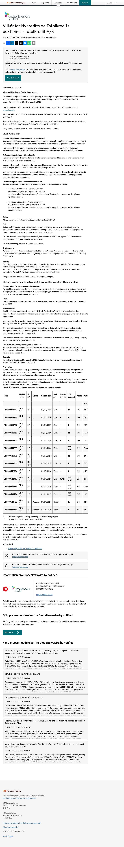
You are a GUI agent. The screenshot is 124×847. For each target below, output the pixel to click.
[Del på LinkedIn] (12, 43)
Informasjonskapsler (10, 827)
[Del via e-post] (33, 43)
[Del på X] (16, 43)
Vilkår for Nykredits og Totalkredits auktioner (25, 549)
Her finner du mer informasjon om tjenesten (19, 798)
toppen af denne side (20, 557)
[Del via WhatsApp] (29, 43)
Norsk (5, 836)
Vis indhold (13, 78)
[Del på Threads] (21, 43)
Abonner (12, 632)
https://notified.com (44, 595)
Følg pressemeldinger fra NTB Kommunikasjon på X (22, 823)
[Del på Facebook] (8, 43)
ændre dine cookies (17, 70)
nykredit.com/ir (8, 110)
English (10, 836)
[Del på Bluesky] (25, 43)
